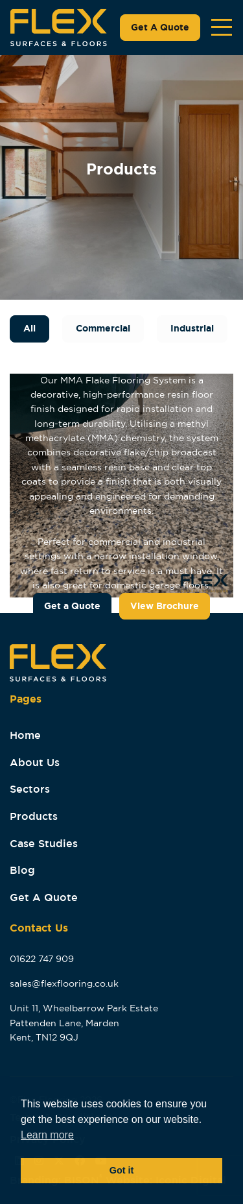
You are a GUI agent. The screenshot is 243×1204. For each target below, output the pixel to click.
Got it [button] (122, 1170)
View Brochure (164, 606)
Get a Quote (72, 606)
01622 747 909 (42, 959)
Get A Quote (160, 27)
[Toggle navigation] (222, 27)
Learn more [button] (47, 1134)
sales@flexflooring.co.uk (64, 983)
